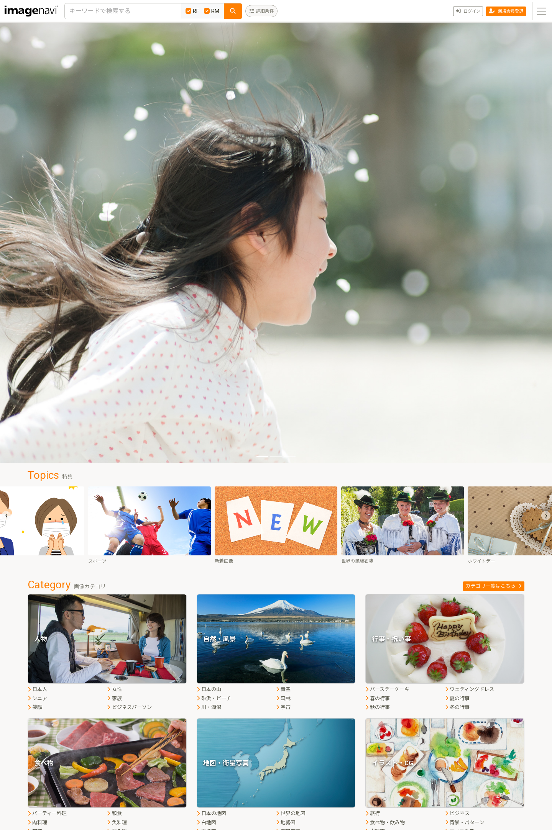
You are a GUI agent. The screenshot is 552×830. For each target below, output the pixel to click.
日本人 (37, 689)
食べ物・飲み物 (385, 822)
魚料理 (117, 822)
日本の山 (209, 689)
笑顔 (35, 707)
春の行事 (377, 698)
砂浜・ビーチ (214, 698)
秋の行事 (377, 707)
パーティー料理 (47, 813)
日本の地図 (211, 813)
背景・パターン (464, 822)
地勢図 (286, 822)
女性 (114, 689)
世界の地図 (291, 813)
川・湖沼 (209, 707)
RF (192, 11)
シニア (37, 698)
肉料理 (37, 822)
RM (211, 11)
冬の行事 (457, 707)
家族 (114, 698)
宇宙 (283, 707)
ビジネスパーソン (129, 707)
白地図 (206, 822)
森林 (283, 698)
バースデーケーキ (387, 689)
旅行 (372, 813)
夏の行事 (457, 698)
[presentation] (6, 515)
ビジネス (457, 813)
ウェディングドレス (469, 689)
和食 (114, 813)
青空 (283, 689)
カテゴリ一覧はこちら (494, 586)
